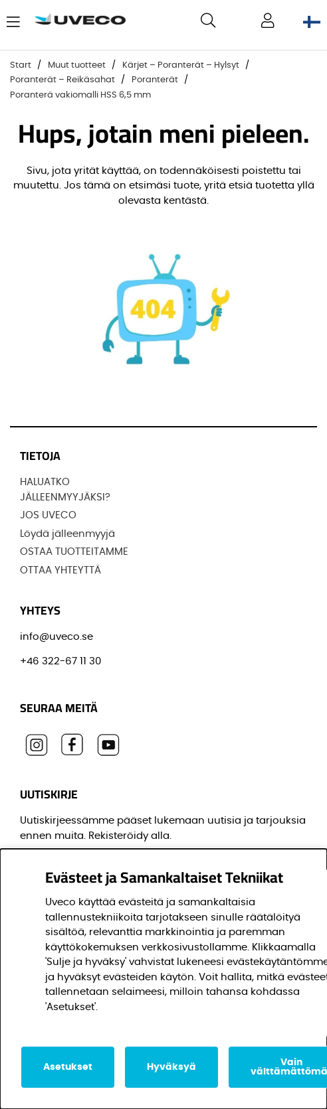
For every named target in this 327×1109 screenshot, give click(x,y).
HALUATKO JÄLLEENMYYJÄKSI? (65, 489)
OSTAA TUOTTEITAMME (74, 552)
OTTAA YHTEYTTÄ (60, 570)
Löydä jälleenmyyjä (67, 534)
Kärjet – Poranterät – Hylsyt (180, 65)
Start (20, 65)
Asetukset (67, 1067)
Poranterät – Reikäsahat (62, 80)
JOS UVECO (48, 515)
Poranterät (155, 80)
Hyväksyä (171, 1067)
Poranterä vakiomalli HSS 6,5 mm (80, 95)
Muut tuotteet (77, 65)
